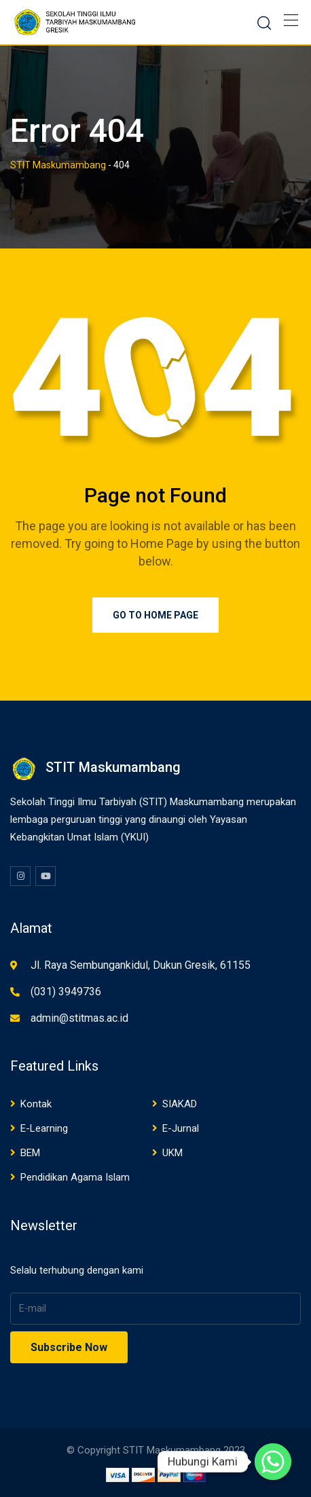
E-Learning (44, 1128)
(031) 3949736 (66, 991)
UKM (172, 1153)
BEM (30, 1153)
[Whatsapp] (273, 1461)
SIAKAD (179, 1104)
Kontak (36, 1104)
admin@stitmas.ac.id (79, 1018)
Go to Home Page (155, 615)
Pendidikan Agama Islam (75, 1177)
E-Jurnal (180, 1128)
